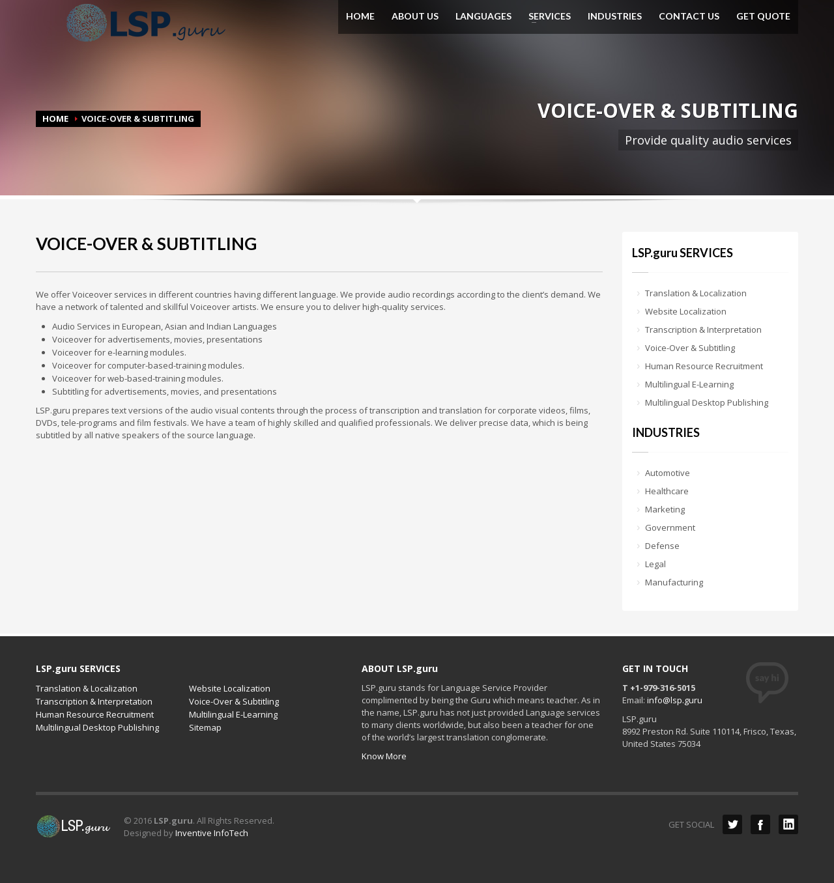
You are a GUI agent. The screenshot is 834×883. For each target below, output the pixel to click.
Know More (384, 756)
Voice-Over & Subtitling (690, 348)
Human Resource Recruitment (704, 366)
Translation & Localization (696, 293)
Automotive (667, 473)
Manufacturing (674, 582)
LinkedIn (788, 824)
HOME (360, 16)
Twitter (732, 824)
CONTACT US (689, 16)
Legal (655, 564)
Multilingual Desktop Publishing (706, 402)
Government (670, 527)
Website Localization (685, 311)
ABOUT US (415, 16)
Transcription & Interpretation (703, 329)
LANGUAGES (483, 16)
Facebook (760, 824)
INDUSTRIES (615, 16)
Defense (662, 546)
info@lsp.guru (674, 700)
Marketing (665, 509)
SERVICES (546, 16)
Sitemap (205, 727)
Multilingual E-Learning (689, 384)
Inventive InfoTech (211, 833)
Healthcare (667, 491)
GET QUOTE (763, 16)
